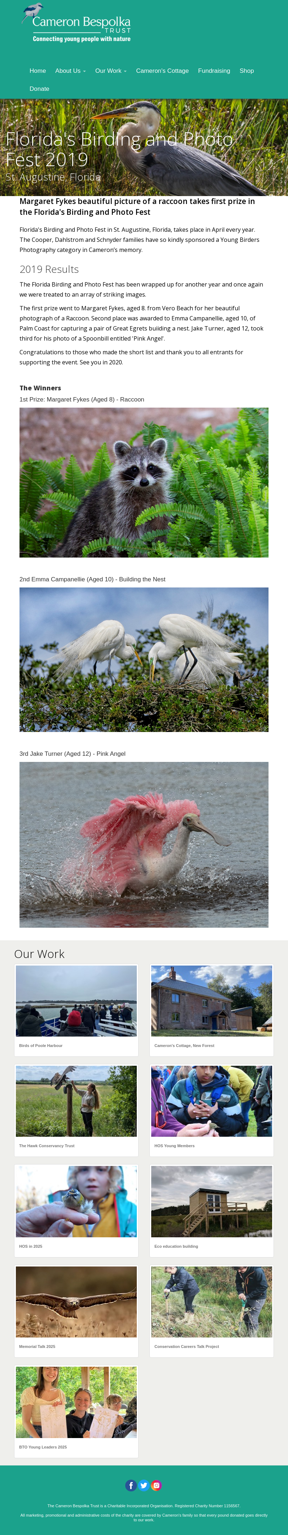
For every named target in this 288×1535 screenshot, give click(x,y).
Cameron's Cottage (162, 70)
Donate (39, 88)
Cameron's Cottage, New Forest (184, 1045)
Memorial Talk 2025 (37, 1346)
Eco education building (176, 1246)
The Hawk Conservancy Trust (46, 1146)
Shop (247, 70)
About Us (70, 70)
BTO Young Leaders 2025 (43, 1447)
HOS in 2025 (30, 1246)
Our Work (111, 70)
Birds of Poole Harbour (40, 1045)
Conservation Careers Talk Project (186, 1346)
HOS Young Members (174, 1146)
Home (38, 70)
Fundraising (214, 70)
